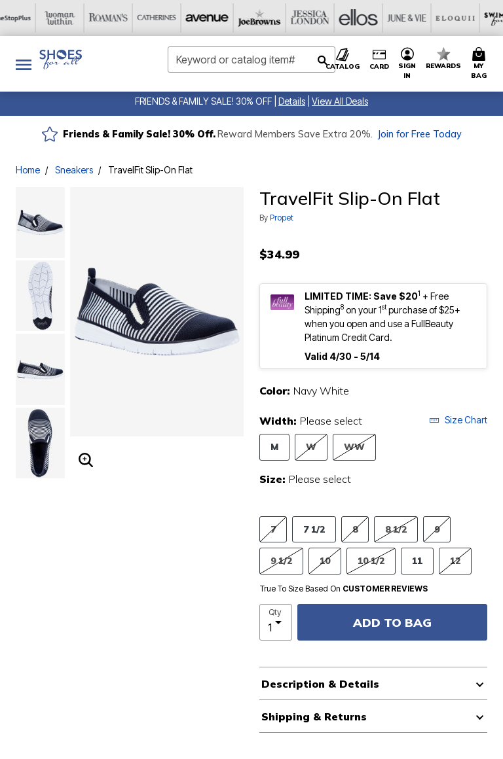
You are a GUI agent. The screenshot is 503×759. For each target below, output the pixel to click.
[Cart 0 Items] (480, 63)
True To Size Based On (344, 588)
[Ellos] (227, 18)
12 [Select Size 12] (455, 560)
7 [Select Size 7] (273, 529)
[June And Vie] (276, 18)
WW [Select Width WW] (354, 446)
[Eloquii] (324, 18)
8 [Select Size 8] (355, 529)
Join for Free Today (419, 134)
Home (28, 169)
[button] (291, 101)
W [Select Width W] (311, 446)
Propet (281, 217)
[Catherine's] (33, 18)
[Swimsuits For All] (372, 18)
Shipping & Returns (314, 716)
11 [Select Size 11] (417, 560)
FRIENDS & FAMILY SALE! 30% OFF (203, 101)
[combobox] (251, 59)
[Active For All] (421, 18)
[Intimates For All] (469, 18)
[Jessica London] (179, 18)
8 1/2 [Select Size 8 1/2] (396, 529)
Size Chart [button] (458, 419)
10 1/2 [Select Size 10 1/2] (371, 560)
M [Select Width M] (274, 446)
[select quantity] (275, 622)
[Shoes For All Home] (60, 59)
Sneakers (74, 169)
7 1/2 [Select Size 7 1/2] (314, 529)
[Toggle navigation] (23, 63)
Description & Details (320, 683)
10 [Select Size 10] (325, 560)
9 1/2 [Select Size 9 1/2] (281, 560)
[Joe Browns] (130, 18)
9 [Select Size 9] (436, 529)
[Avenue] (82, 18)
